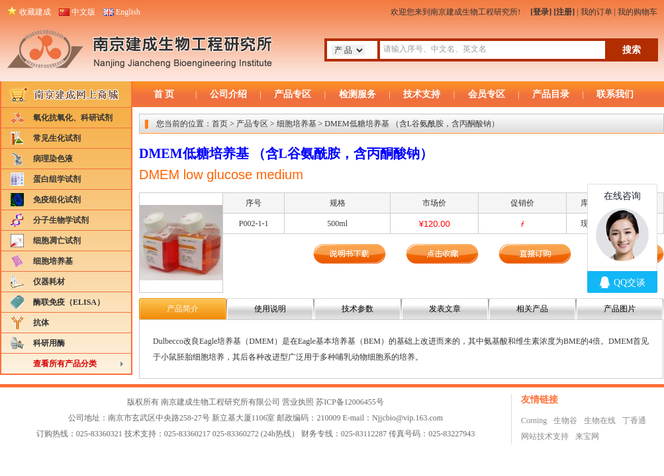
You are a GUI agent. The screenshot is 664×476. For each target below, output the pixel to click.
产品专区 (292, 94)
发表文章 (445, 308)
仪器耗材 (49, 281)
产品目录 (550, 94)
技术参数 (357, 308)
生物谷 (565, 420)
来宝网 (587, 436)
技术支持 (421, 94)
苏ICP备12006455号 (350, 402)
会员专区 (486, 94)
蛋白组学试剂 (57, 179)
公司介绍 (228, 94)
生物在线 (600, 420)
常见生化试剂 (57, 138)
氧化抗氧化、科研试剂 (73, 117)
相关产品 (532, 308)
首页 (220, 123)
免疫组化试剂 (57, 199)
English (128, 12)
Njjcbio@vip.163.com (407, 417)
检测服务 (357, 94)
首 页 (164, 94)
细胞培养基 (53, 261)
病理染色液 (53, 158)
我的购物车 (637, 12)
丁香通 (634, 420)
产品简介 (183, 308)
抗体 (41, 322)
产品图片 (620, 308)
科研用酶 (49, 343)
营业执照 (298, 402)
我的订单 (596, 12)
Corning (534, 420)
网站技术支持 (545, 436)
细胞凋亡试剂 (57, 240)
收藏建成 (35, 12)
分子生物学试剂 (61, 220)
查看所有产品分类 (65, 363)
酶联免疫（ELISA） (69, 302)
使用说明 (270, 308)
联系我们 (615, 94)
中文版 (83, 12)
